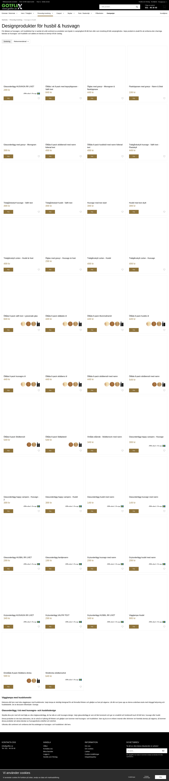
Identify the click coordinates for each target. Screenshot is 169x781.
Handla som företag (144, 1)
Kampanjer (111, 13)
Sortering (7, 41)
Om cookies (89, 749)
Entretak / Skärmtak (10, 13)
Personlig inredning (45, 13)
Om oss (87, 746)
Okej (160, 777)
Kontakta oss (48, 749)
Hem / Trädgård (27, 13)
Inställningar (131, 777)
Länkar (87, 751)
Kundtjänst (154, 1)
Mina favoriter (48, 751)
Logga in (46, 754)
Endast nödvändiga (146, 777)
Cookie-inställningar (92, 754)
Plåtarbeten (99, 13)
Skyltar (71, 13)
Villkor (45, 746)
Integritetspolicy (90, 757)
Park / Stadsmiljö (85, 13)
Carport (60, 13)
